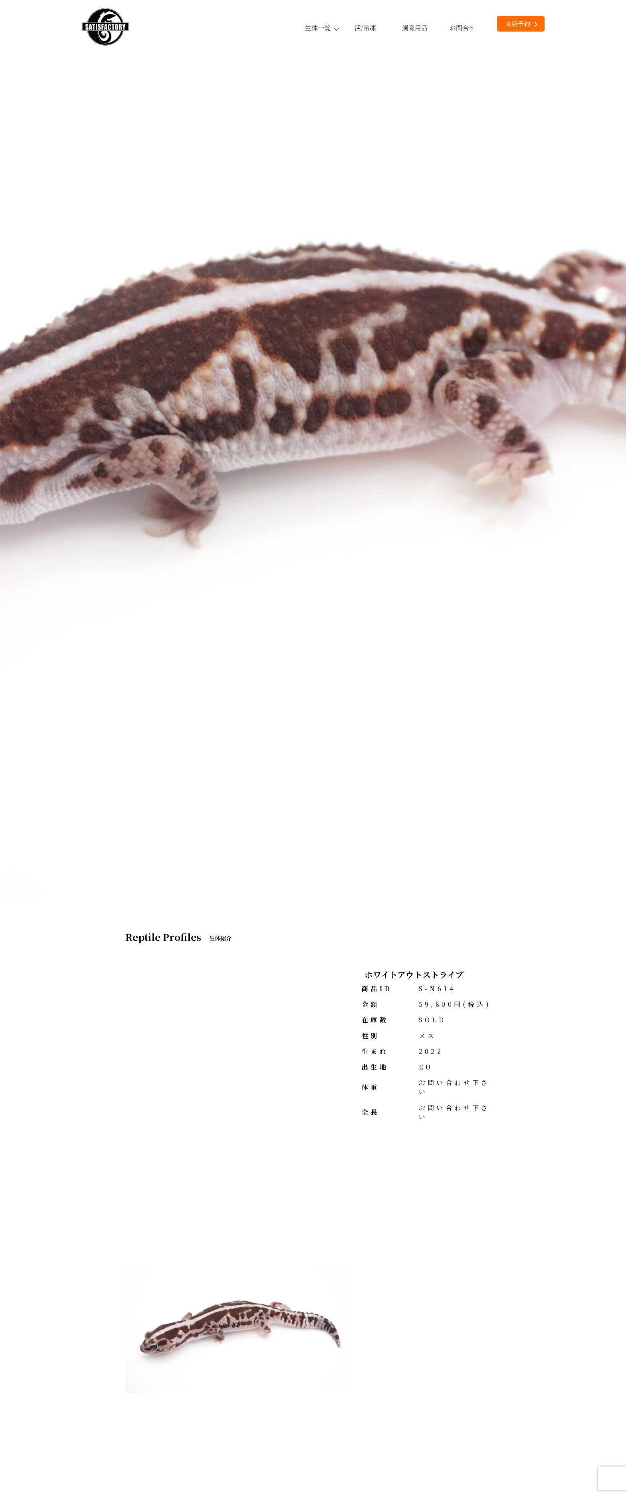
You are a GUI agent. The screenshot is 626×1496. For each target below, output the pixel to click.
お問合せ (462, 27)
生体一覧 (322, 27)
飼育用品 (415, 27)
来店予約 (521, 23)
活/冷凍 (365, 27)
